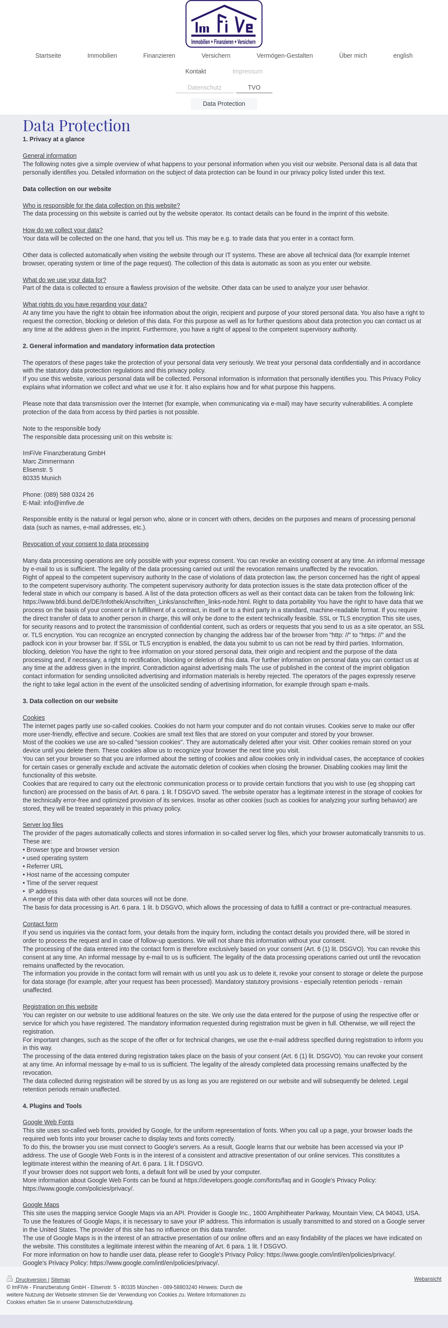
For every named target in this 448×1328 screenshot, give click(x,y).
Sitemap (60, 1280)
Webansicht (427, 1279)
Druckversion (27, 1280)
